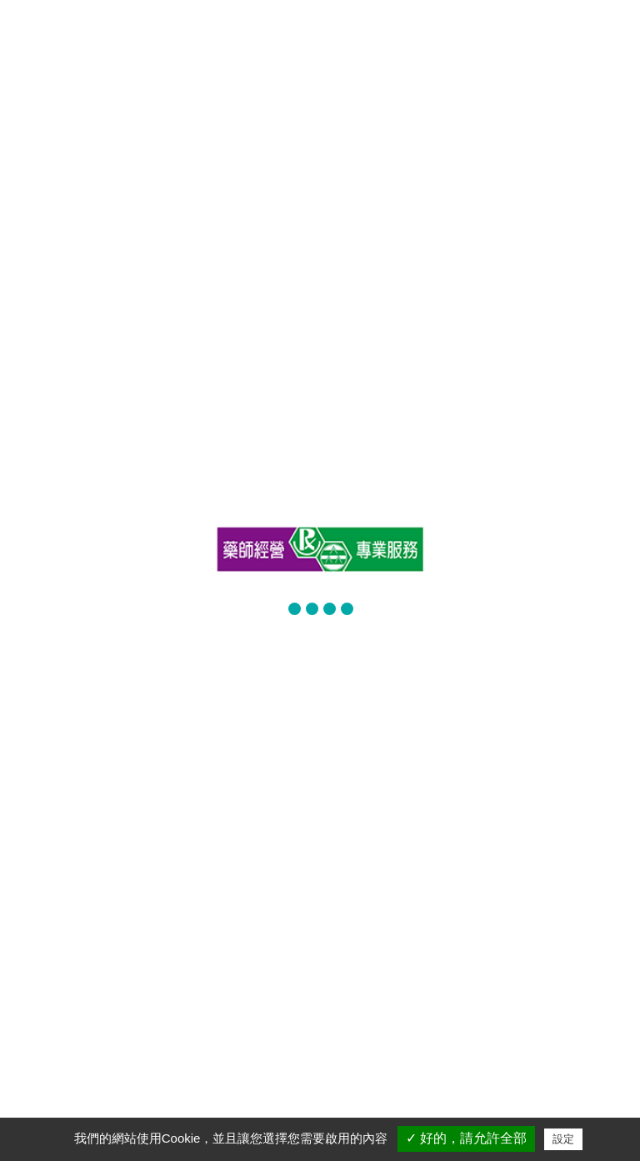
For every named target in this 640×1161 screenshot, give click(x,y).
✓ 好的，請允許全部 (466, 1138)
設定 (563, 1139)
